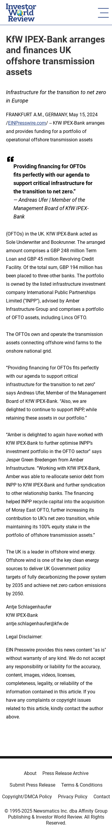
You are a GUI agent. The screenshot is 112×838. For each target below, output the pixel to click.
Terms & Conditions (81, 785)
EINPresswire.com (27, 123)
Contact (101, 796)
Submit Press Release (32, 785)
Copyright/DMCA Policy (27, 796)
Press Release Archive (65, 773)
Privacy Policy (73, 796)
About (30, 773)
